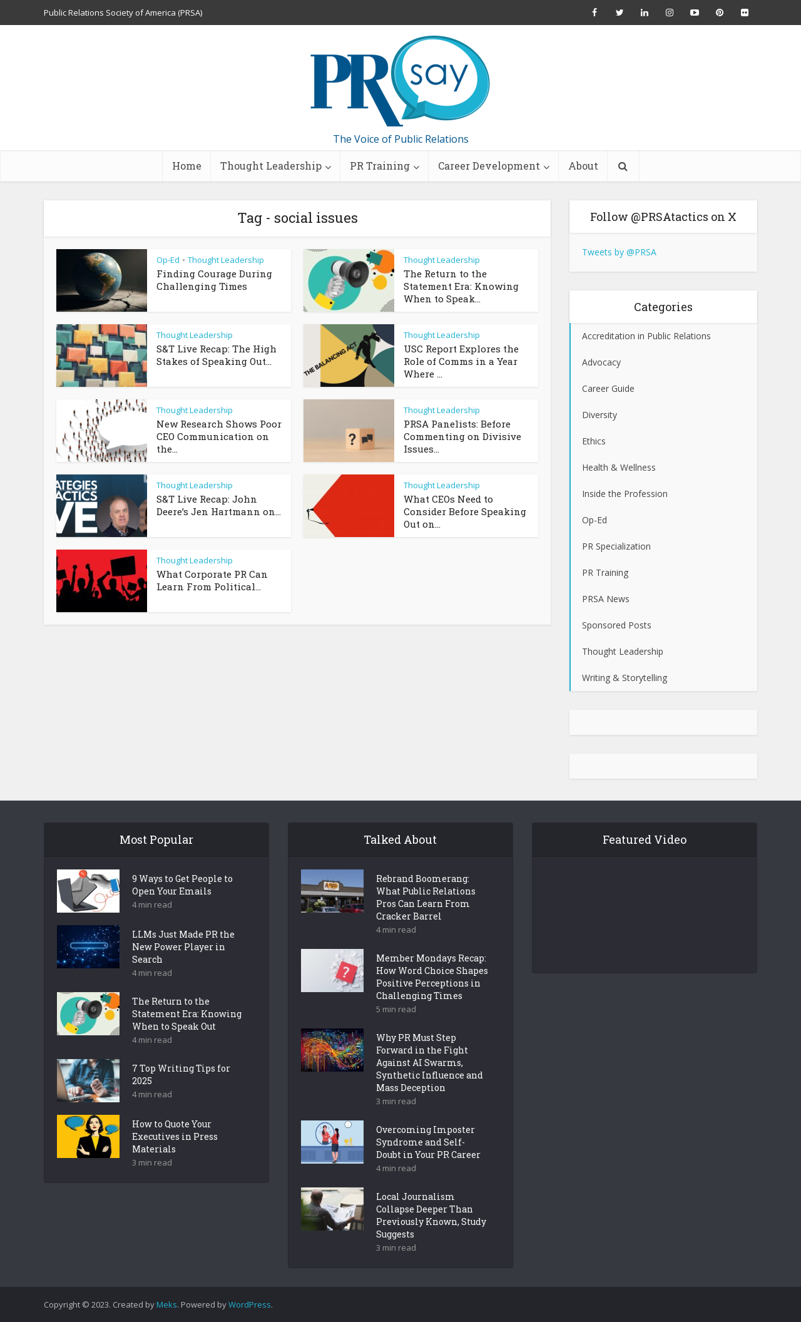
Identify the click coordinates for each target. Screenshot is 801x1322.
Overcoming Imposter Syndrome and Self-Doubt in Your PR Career (428, 1163)
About (583, 165)
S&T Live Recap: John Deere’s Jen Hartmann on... (218, 505)
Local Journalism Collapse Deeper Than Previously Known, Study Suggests (431, 1237)
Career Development (489, 165)
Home (187, 165)
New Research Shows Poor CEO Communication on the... (219, 436)
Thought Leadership (271, 165)
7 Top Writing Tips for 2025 (181, 1096)
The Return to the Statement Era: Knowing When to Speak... (461, 286)
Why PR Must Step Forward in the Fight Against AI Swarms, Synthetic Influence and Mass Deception (429, 1084)
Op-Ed (168, 259)
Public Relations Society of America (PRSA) (123, 12)
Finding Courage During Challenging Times (214, 279)
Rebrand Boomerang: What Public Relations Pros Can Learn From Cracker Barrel (426, 919)
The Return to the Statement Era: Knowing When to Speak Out (187, 1035)
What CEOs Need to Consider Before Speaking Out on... (465, 511)
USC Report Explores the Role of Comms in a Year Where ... (461, 361)
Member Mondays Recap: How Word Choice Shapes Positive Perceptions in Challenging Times (432, 998)
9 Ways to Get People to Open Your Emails (182, 906)
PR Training (380, 165)
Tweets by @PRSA (619, 252)
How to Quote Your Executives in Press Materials (175, 1158)
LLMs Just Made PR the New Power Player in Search (183, 968)
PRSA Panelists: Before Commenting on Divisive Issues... (462, 436)
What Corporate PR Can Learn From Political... (212, 580)
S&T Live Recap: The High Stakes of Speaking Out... (216, 354)
